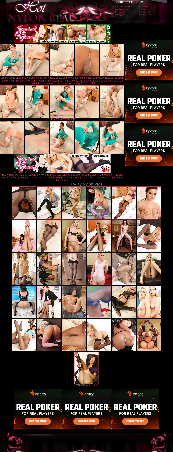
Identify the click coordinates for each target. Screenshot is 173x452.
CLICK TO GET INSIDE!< (62, 119)
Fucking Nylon (120, 15)
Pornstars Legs (144, 12)
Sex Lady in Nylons (122, 9)
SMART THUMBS (92, 385)
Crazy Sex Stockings (122, 6)
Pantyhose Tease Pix (146, 15)
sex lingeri (142, 9)
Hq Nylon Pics (120, 12)
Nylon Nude (143, 6)
